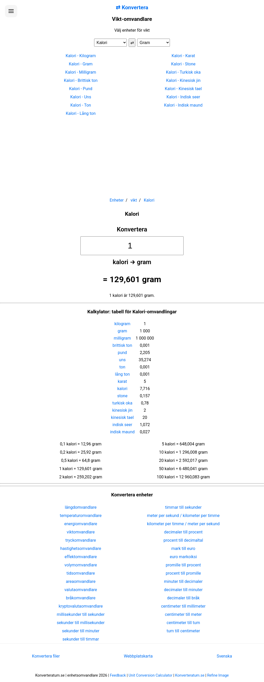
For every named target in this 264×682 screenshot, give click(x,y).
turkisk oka (122, 403)
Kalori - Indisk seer (183, 96)
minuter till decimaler (183, 581)
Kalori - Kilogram (80, 55)
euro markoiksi (183, 556)
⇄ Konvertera (132, 7)
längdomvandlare (80, 507)
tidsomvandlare (81, 573)
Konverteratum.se (189, 675)
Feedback (118, 675)
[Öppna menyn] (11, 11)
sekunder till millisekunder (80, 622)
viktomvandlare (81, 532)
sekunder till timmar (80, 639)
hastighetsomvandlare (80, 548)
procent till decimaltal (183, 540)
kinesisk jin (122, 410)
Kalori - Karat (183, 55)
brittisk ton (122, 345)
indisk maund (122, 431)
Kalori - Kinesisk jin (183, 80)
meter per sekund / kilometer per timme (183, 515)
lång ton (122, 374)
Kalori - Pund (80, 88)
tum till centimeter (183, 630)
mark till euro (183, 548)
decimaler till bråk (183, 597)
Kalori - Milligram (80, 72)
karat (122, 381)
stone (122, 395)
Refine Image (218, 675)
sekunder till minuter (81, 630)
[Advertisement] (132, 154)
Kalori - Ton (80, 105)
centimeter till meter (183, 614)
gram (122, 331)
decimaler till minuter (183, 589)
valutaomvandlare (80, 589)
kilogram (122, 323)
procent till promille (183, 573)
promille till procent (183, 565)
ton (122, 367)
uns (122, 359)
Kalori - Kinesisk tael (183, 88)
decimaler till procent (183, 532)
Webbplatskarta (138, 656)
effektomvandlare (81, 556)
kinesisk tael (122, 417)
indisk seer (122, 424)
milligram (122, 338)
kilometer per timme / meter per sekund (183, 523)
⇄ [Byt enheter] (132, 42)
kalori (122, 388)
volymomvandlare (80, 565)
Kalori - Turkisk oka (183, 72)
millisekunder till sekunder (80, 614)
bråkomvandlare (81, 597)
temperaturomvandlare (81, 515)
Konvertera (132, 229)
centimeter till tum (183, 622)
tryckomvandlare (80, 540)
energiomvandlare (80, 523)
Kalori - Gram (81, 64)
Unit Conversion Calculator (150, 675)
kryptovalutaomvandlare (81, 606)
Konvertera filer (46, 656)
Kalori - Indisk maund (183, 105)
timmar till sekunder (183, 507)
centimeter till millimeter (183, 606)
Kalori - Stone (183, 64)
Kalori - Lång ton (81, 113)
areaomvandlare (81, 581)
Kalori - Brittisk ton (80, 80)
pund (122, 352)
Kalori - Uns (80, 96)
